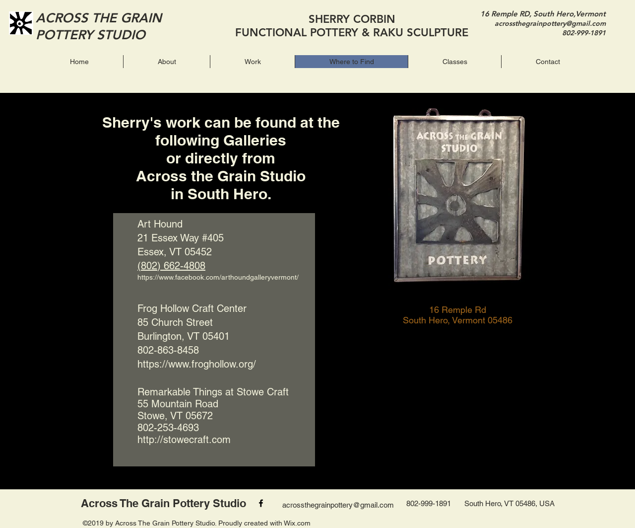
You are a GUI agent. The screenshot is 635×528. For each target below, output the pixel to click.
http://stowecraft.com (184, 440)
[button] (252, 61)
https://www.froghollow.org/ (196, 364)
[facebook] (261, 503)
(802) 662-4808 (171, 266)
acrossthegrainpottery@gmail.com (550, 23)
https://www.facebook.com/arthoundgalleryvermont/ (218, 277)
